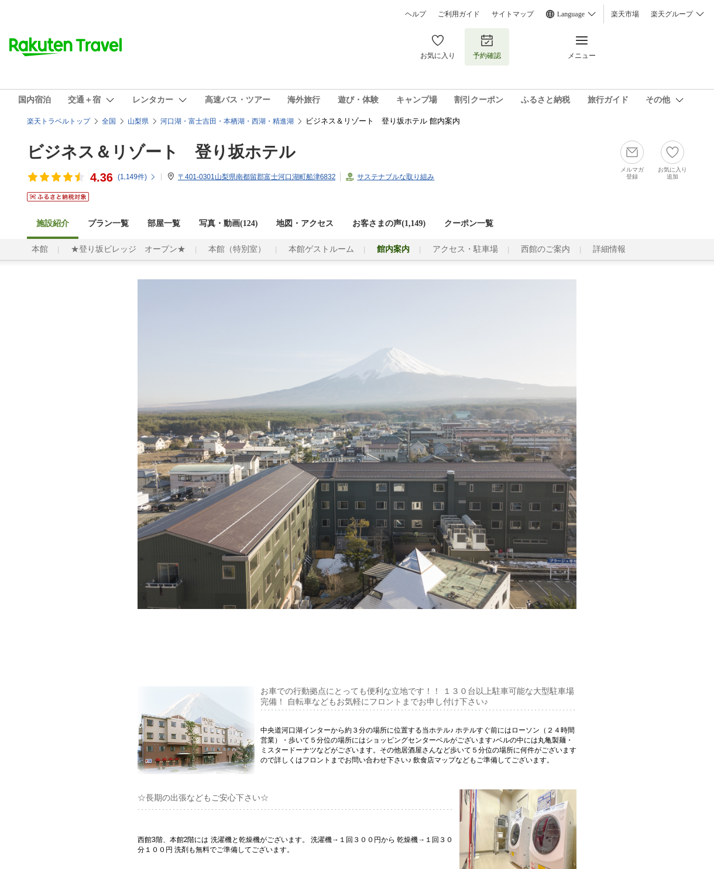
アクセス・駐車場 (465, 249)
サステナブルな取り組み (395, 177)
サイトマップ (513, 14)
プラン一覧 (108, 223)
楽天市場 (625, 14)
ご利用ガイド (459, 14)
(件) (137, 176)
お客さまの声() (388, 223)
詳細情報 (609, 249)
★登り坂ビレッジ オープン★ (128, 249)
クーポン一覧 (468, 223)
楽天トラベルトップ (58, 121)
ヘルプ (415, 14)
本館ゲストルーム (321, 249)
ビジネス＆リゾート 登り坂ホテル (161, 152)
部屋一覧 (163, 223)
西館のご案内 (545, 249)
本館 (40, 249)
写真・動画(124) (228, 223)
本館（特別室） (237, 249)
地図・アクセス (305, 223)
